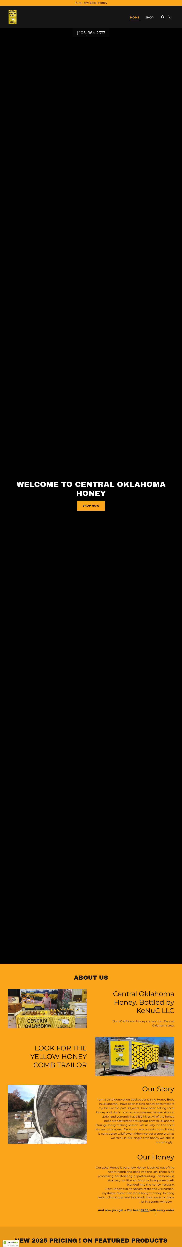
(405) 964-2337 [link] (91, 32)
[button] (11, 1243)
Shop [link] (149, 17)
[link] (13, 16)
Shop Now (91, 505)
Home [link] (135, 17)
